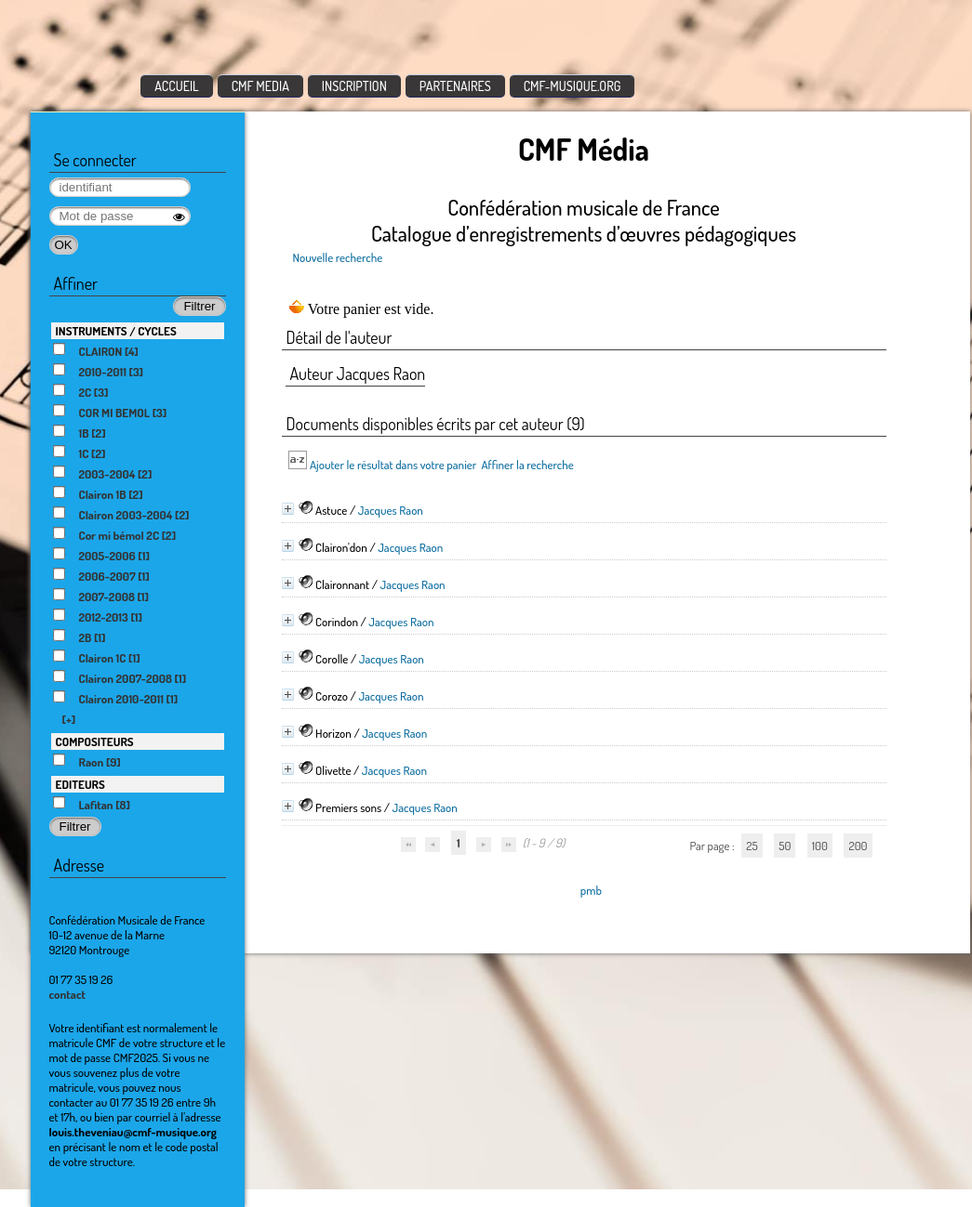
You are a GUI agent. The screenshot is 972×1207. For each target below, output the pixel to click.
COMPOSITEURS (95, 741)
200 (857, 845)
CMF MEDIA (260, 86)
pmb (591, 890)
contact (68, 994)
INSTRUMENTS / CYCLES (116, 330)
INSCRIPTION (354, 86)
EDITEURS (80, 784)
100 (820, 845)
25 (751, 845)
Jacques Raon (390, 510)
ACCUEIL (176, 86)
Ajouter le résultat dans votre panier (393, 464)
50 (785, 845)
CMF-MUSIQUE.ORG (572, 86)
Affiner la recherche (527, 464)
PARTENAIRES (455, 86)
